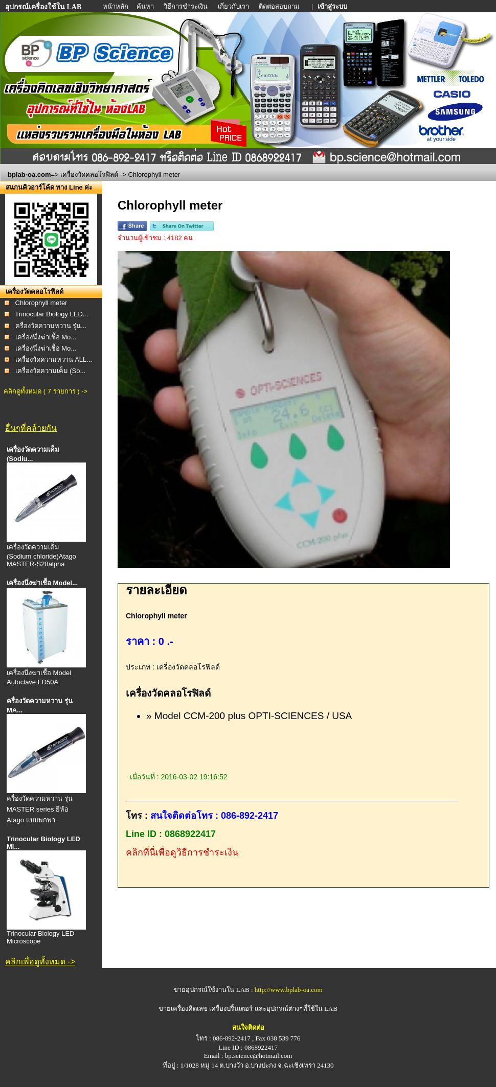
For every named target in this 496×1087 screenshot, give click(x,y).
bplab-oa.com (29, 174)
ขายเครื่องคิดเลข (183, 1008)
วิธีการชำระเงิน (186, 6)
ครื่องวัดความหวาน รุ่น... (50, 326)
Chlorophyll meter (41, 303)
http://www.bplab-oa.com (289, 989)
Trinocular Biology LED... (51, 314)
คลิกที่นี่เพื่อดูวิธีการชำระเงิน (182, 852)
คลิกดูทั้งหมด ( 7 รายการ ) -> (45, 391)
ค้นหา (145, 6)
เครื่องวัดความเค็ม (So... (50, 371)
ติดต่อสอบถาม (280, 6)
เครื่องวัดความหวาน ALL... (54, 359)
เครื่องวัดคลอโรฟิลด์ (89, 174)
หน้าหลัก (116, 6)
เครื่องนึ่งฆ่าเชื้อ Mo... (46, 337)
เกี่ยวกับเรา (234, 6)
